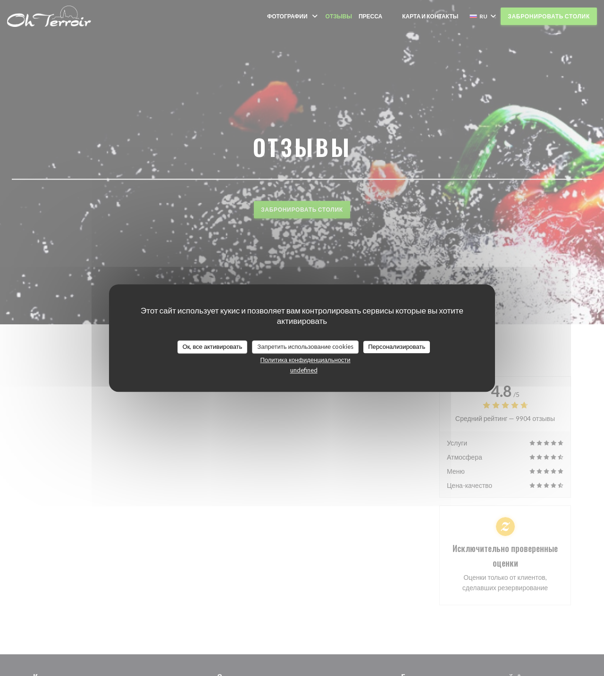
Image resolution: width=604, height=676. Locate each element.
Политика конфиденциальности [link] (305, 359)
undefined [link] (304, 370)
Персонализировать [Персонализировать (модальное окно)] (396, 346)
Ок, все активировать (213, 346)
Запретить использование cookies (305, 346)
